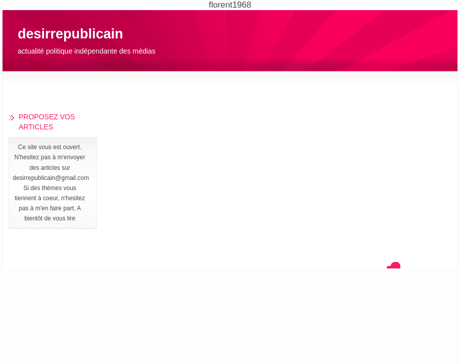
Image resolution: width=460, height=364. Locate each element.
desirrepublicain (70, 33)
